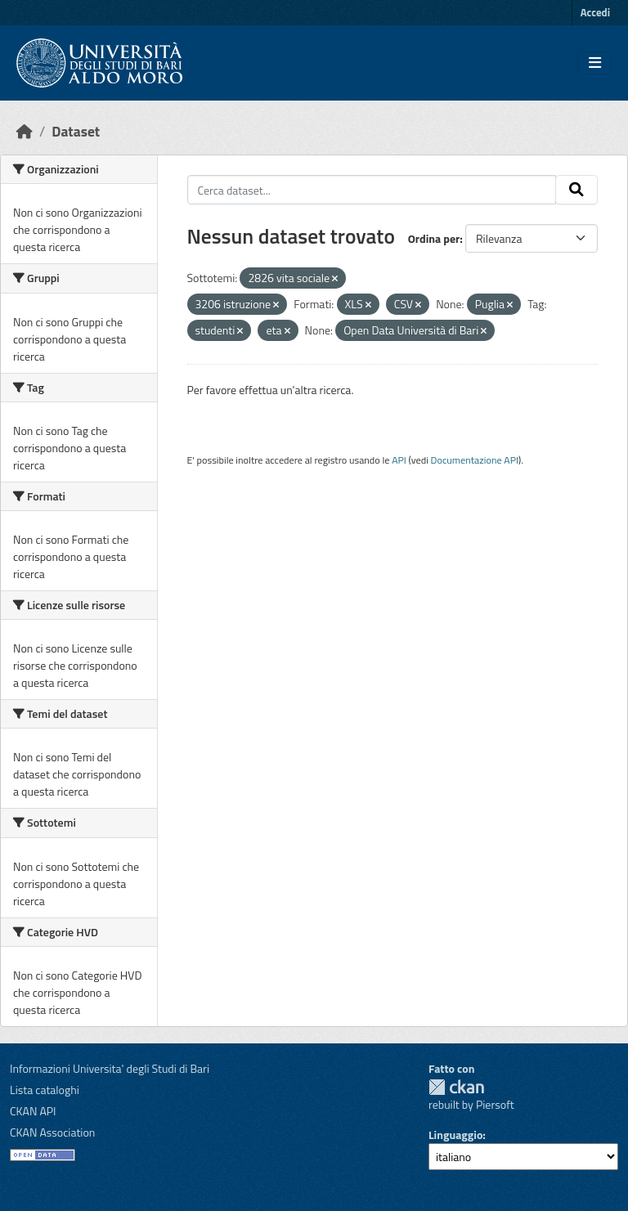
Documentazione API (474, 460)
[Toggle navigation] (595, 63)
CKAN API (33, 1110)
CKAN (456, 1087)
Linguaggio (455, 1134)
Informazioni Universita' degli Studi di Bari (109, 1068)
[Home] (24, 131)
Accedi (595, 12)
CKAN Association (52, 1132)
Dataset (76, 131)
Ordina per (434, 238)
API (399, 460)
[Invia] (576, 189)
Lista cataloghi (44, 1089)
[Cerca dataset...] (372, 189)
